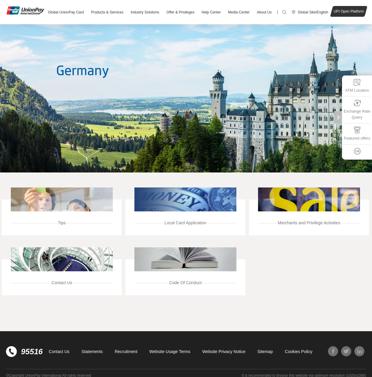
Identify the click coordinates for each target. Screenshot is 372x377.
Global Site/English (313, 12)
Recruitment (126, 351)
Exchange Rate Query (357, 109)
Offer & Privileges (180, 12)
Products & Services (107, 12)
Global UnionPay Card (66, 12)
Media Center (239, 12)
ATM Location (357, 85)
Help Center (211, 12)
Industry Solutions (144, 12)
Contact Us (59, 351)
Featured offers (357, 133)
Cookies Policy (298, 351)
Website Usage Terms (169, 351)
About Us (264, 12)
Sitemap (265, 351)
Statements (92, 351)
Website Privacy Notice (223, 351)
